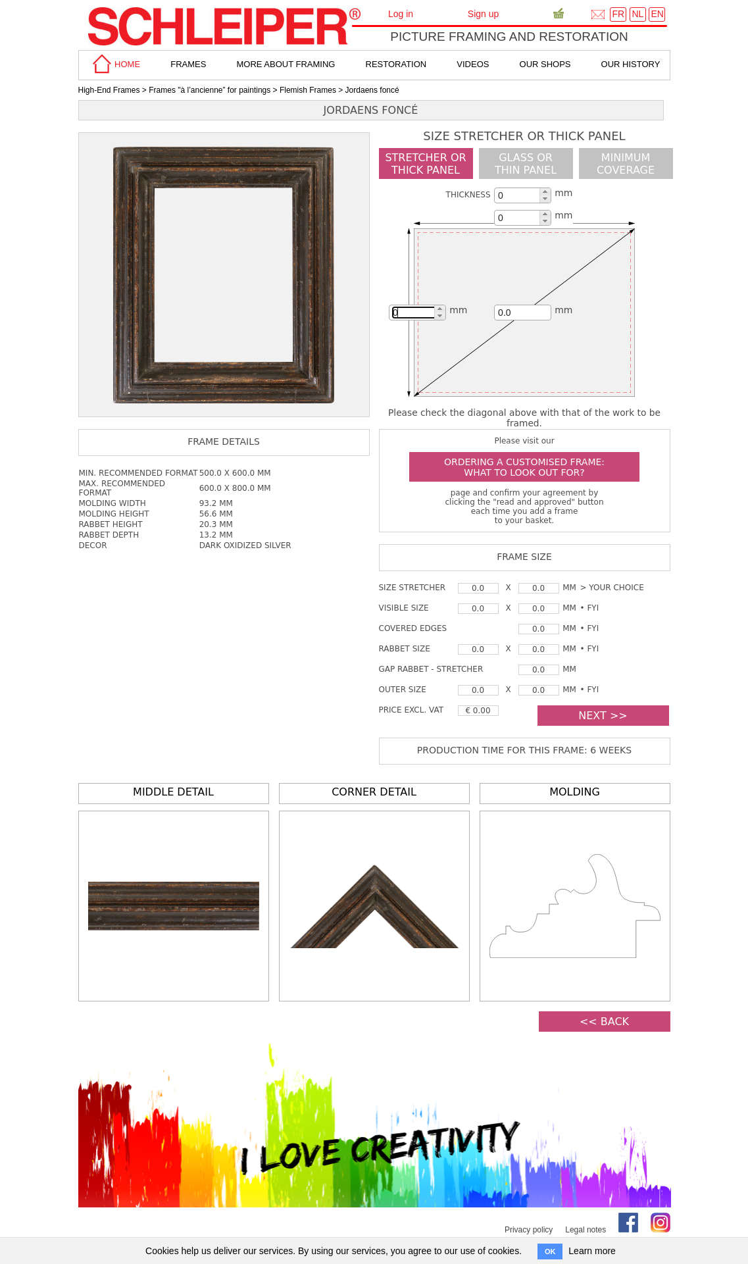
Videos (473, 64)
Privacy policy (529, 1229)
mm (563, 193)
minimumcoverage (626, 163)
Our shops (545, 64)
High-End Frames (109, 90)
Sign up (483, 14)
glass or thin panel (526, 163)
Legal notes (585, 1229)
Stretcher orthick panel (425, 163)
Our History (631, 64)
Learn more (592, 1251)
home (114, 64)
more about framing (285, 64)
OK (550, 1251)
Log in (400, 14)
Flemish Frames (308, 90)
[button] (545, 191)
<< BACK (604, 1021)
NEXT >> (602, 715)
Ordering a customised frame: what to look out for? (524, 467)
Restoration (396, 64)
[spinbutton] (521, 195)
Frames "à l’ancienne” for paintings (209, 90)
